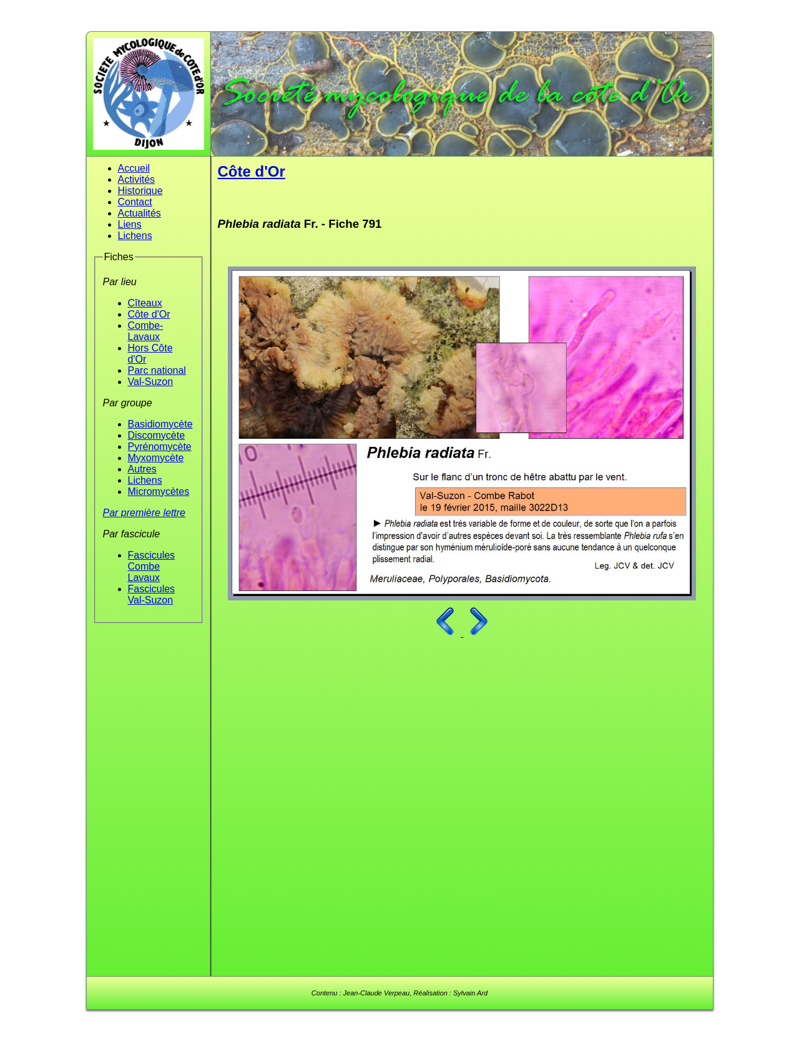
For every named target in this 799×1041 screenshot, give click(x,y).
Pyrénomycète (160, 446)
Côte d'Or (149, 314)
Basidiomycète (160, 424)
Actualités (139, 213)
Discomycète (156, 435)
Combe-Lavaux (146, 331)
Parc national (157, 370)
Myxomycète (156, 457)
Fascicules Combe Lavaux (151, 566)
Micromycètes (159, 491)
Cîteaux (145, 303)
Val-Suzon (151, 381)
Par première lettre (144, 512)
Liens (130, 224)
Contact (135, 202)
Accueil (134, 168)
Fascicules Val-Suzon (151, 594)
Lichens (135, 235)
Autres (142, 469)
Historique (140, 190)
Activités (136, 179)
